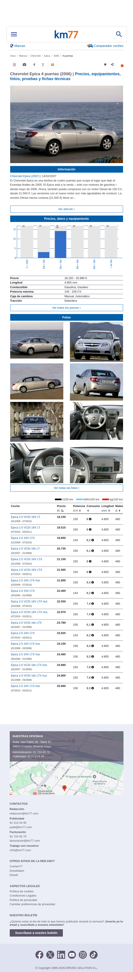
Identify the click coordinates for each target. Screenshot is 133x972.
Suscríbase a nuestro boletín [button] (36, 933)
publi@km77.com (21, 827)
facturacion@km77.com (25, 840)
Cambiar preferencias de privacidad (32, 904)
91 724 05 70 (41, 752)
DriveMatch (17, 870)
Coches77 (16, 866)
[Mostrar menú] (14, 34)
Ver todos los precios (66, 307)
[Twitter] (50, 954)
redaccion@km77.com (24, 813)
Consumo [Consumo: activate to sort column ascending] (93, 508)
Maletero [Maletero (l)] (121, 508)
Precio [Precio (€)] (61, 508)
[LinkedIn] (61, 954)
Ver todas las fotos (66, 488)
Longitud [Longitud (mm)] (107, 508)
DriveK (14, 875)
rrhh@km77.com (20, 850)
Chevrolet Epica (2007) (25, 176)
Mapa (48, 746)
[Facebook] (39, 954)
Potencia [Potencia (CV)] (79, 508)
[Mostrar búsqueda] (119, 34)
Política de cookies (22, 891)
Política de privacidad (23, 900)
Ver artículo (66, 209)
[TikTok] (94, 954)
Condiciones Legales (23, 895)
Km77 (66, 34)
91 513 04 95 (35, 756)
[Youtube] (72, 954)
